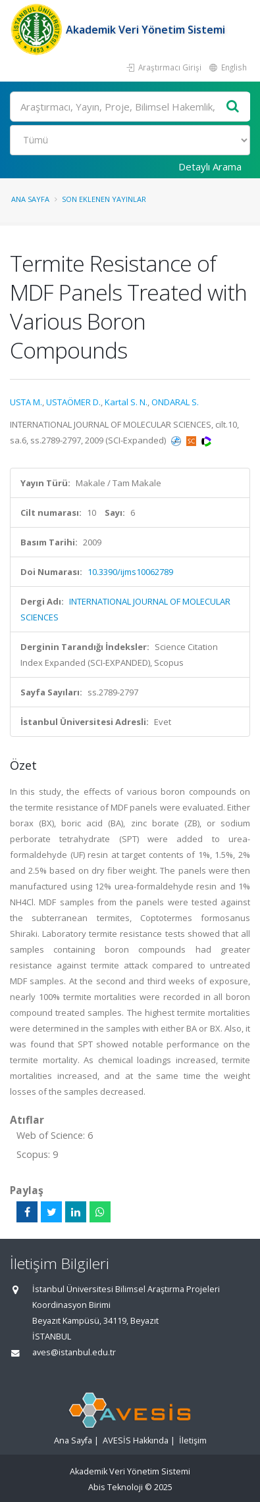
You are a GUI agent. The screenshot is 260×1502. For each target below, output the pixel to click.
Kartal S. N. (126, 402)
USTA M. (26, 402)
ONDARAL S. (175, 402)
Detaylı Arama (210, 166)
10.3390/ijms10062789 (130, 572)
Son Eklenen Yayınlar (104, 199)
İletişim (193, 1440)
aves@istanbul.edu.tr (74, 1352)
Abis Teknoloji (115, 1487)
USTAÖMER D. (73, 402)
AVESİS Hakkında (136, 1440)
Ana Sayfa (30, 199)
